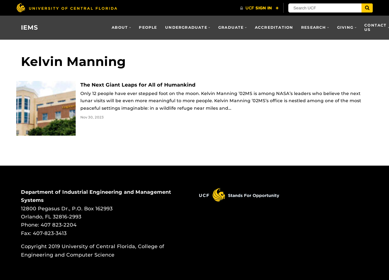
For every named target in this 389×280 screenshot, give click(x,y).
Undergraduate (186, 27)
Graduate (231, 27)
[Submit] (367, 7)
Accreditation (274, 27)
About (120, 27)
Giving (345, 27)
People (148, 27)
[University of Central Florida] (66, 7)
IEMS (29, 27)
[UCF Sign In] (259, 8)
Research (313, 27)
